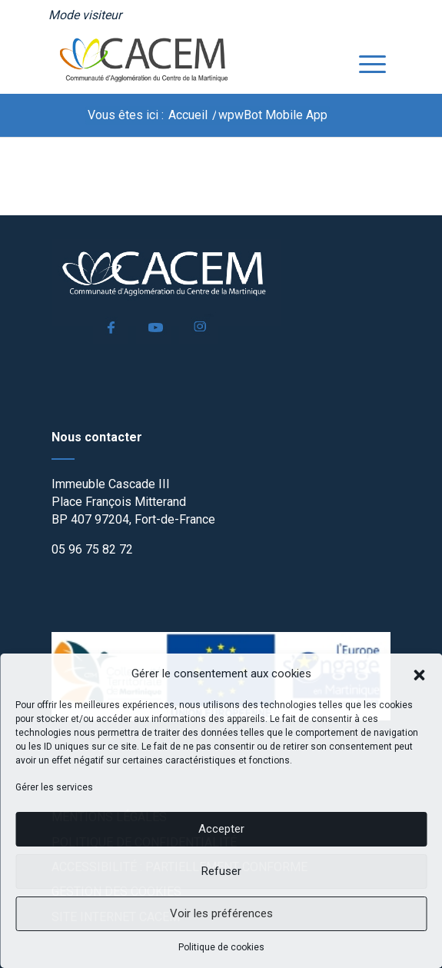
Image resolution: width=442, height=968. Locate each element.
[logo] (188, 62)
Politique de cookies (221, 947)
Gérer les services (54, 787)
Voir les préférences (221, 913)
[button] (419, 673)
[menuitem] (85, 15)
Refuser (221, 871)
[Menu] (365, 62)
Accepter (221, 829)
